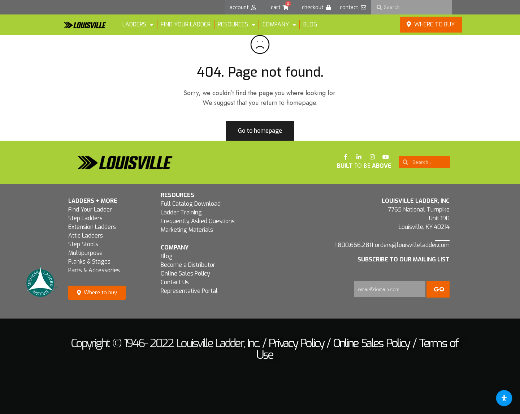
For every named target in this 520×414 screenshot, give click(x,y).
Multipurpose (85, 253)
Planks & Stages (89, 261)
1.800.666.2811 (354, 245)
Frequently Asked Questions (198, 221)
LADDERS (137, 24)
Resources (236, 24)
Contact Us (175, 282)
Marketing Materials (187, 230)
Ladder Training (181, 212)
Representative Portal (189, 291)
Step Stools (83, 244)
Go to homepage (260, 131)
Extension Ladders (92, 227)
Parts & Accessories (94, 270)
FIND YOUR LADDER (186, 24)
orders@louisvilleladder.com (412, 245)
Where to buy (431, 24)
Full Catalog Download (191, 204)
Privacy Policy (296, 343)
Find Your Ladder (90, 209)
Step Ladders (85, 218)
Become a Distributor (188, 265)
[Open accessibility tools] (504, 398)
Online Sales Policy (185, 273)
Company (279, 24)
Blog (310, 24)
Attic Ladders (85, 235)
